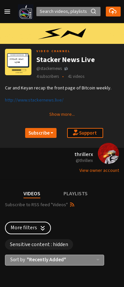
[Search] (68, 11)
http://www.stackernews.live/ (34, 100)
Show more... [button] (62, 114)
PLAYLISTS (75, 193)
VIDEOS (31, 193)
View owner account (99, 170)
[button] (7, 12)
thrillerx (83, 154)
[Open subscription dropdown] (41, 133)
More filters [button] (29, 227)
